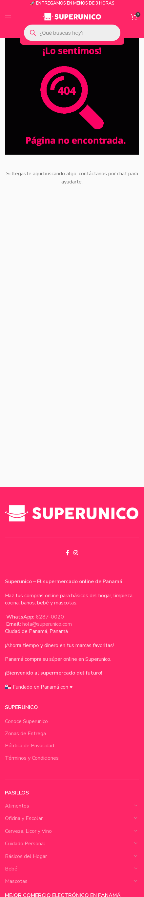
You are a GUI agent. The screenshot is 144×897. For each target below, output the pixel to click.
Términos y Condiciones (32, 758)
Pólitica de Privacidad (29, 745)
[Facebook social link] (67, 553)
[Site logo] (72, 16)
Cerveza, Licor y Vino (28, 831)
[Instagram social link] (76, 553)
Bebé (11, 868)
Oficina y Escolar (24, 818)
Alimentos (17, 806)
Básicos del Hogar (26, 856)
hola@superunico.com (47, 624)
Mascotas (16, 881)
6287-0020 (50, 616)
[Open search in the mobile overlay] (72, 33)
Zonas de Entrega (25, 733)
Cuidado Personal (25, 843)
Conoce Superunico (26, 721)
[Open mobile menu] (8, 17)
